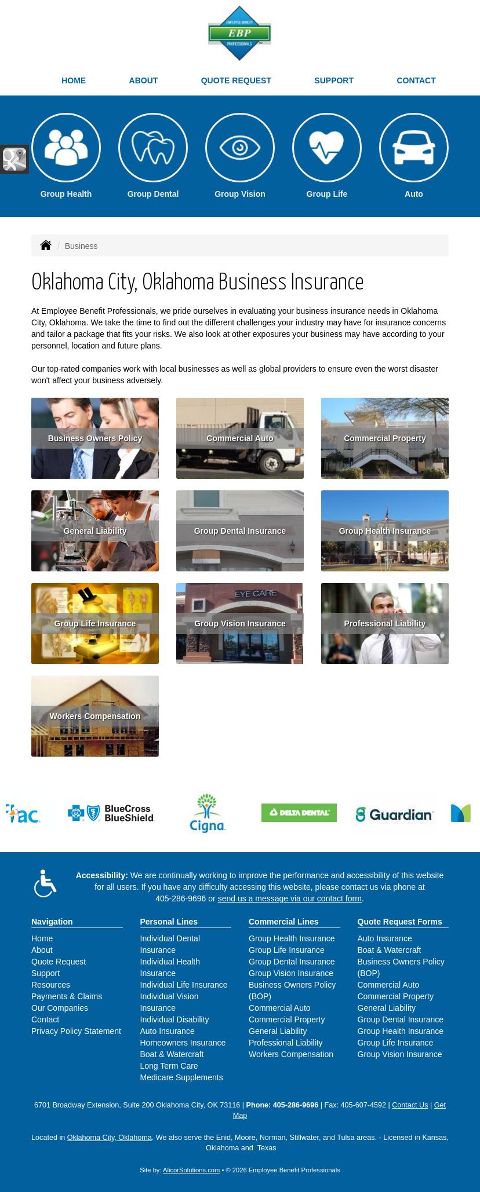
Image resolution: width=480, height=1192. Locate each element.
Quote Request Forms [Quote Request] (400, 921)
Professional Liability (385, 623)
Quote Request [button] (236, 80)
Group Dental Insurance (240, 531)
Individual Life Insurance (184, 984)
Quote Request (58, 961)
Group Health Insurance (385, 531)
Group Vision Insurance (240, 623)
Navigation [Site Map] (52, 921)
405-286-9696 (180, 898)
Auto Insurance (167, 1031)
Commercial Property (385, 438)
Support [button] (334, 80)
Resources (50, 984)
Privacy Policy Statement (76, 1031)
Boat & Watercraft (172, 1054)
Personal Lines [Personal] (169, 921)
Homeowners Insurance (183, 1042)
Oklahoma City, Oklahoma (109, 1138)
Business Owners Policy (95, 438)
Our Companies (59, 1008)
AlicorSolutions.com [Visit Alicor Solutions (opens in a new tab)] (191, 1170)
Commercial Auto (239, 438)
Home (73, 80)
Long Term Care (169, 1065)
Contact (416, 80)
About (143, 80)
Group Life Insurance (95, 623)
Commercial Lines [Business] (284, 921)
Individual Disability (174, 1019)
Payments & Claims (66, 996)
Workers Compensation (95, 716)
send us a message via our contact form (290, 898)
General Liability (95, 531)
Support (45, 973)
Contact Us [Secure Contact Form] (410, 1105)
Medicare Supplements (181, 1077)
